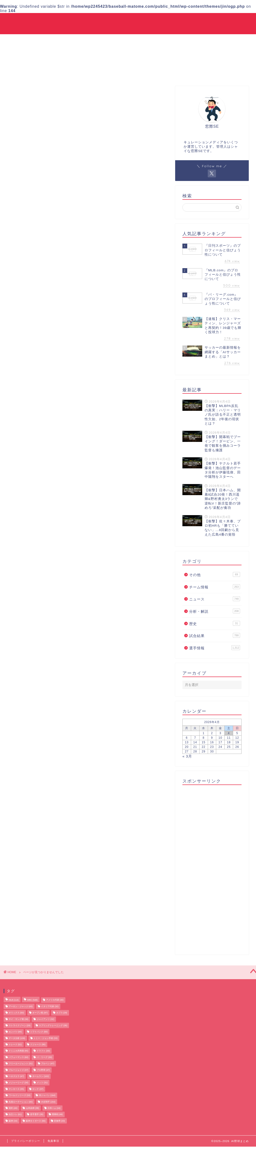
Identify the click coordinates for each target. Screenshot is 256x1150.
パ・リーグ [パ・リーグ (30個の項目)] (44, 1057)
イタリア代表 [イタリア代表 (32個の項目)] (49, 1006)
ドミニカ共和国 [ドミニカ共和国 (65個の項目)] (18, 1051)
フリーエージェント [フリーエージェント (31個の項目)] (21, 1064)
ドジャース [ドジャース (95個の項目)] (37, 1044)
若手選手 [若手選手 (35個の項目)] (36, 1114)
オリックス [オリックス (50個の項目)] (16, 1013)
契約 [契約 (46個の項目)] (13, 1108)
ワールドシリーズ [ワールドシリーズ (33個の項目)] (19, 1095)
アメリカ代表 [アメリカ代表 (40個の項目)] (54, 1000)
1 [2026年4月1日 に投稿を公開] (204, 733)
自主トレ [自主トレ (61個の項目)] (15, 1114)
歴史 (225, 20)
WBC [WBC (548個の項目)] (32, 1000)
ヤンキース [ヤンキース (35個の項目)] (16, 1089)
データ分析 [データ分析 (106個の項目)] (17, 1038)
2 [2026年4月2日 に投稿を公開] (212, 733)
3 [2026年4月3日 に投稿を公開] (220, 733)
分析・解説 (204, 20)
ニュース (157, 20)
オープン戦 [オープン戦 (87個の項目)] (40, 1013)
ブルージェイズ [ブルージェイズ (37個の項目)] (18, 1070)
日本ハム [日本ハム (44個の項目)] (54, 1108)
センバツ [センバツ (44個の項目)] (15, 1032)
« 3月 (187, 756)
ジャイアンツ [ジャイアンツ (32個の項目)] (45, 1019)
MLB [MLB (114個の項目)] (14, 1000)
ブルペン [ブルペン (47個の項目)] (47, 1064)
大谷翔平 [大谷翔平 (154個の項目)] (48, 1102)
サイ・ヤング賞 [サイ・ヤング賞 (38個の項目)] (18, 1019)
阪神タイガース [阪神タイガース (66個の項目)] (35, 1121)
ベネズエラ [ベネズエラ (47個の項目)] (16, 1076)
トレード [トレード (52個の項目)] (15, 1044)
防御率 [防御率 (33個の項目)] (59, 1121)
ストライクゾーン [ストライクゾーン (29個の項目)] (19, 1025)
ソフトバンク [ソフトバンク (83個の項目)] (39, 1032)
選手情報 (107, 20)
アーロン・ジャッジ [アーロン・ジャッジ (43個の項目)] (21, 1006)
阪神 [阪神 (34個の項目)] (13, 1121)
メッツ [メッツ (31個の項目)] (42, 1083)
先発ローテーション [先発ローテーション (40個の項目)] (21, 1102)
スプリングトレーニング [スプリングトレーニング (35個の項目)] (53, 1025)
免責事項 (53, 1140)
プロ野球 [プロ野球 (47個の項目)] (43, 1070)
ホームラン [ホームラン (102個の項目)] (40, 1076)
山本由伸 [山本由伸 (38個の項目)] (32, 1108)
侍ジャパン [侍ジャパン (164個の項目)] (47, 1095)
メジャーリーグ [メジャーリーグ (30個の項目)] (18, 1083)
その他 (242, 20)
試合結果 (179, 20)
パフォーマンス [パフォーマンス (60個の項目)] (18, 1057)
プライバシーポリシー (25, 1140)
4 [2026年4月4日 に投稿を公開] (229, 733)
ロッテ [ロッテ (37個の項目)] (37, 1089)
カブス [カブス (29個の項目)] (61, 1013)
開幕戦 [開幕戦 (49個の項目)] (57, 1114)
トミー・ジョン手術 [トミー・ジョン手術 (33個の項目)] (45, 1038)
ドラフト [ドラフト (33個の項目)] (43, 1051)
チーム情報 (132, 20)
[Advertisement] (210, 868)
